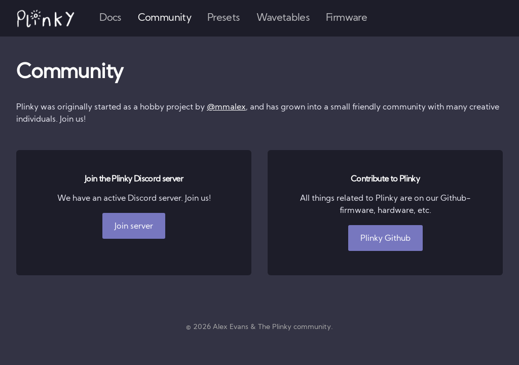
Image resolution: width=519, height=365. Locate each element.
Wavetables (283, 18)
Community (164, 18)
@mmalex (226, 107)
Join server (134, 227)
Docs (110, 18)
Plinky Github (385, 239)
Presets (223, 18)
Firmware (346, 18)
